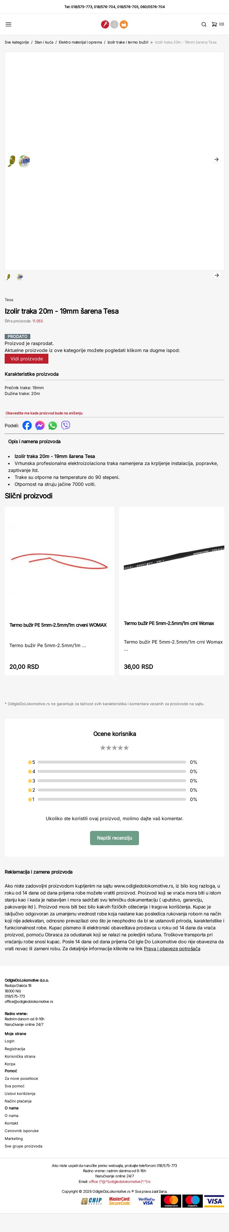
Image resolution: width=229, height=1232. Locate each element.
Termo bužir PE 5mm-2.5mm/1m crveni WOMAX (57, 643)
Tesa (9, 318)
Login (10, 1059)
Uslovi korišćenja (20, 1112)
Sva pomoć (14, 1104)
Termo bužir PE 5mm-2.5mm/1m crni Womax (169, 642)
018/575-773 (81, 7)
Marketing (14, 1157)
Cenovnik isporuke (22, 1149)
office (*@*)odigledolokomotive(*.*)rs (119, 1200)
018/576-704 (104, 7)
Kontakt (11, 1141)
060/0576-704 (152, 7)
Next (216, 160)
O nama (11, 1134)
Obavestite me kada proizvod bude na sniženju (44, 432)
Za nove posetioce (21, 1097)
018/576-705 (127, 7)
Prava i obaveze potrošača (172, 967)
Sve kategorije (17, 42)
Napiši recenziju (114, 856)
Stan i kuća (44, 42)
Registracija (15, 1067)
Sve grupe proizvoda (23, 1164)
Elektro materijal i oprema (80, 42)
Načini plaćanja (18, 1119)
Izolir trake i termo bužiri (128, 42)
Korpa (10, 1082)
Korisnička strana (20, 1075)
